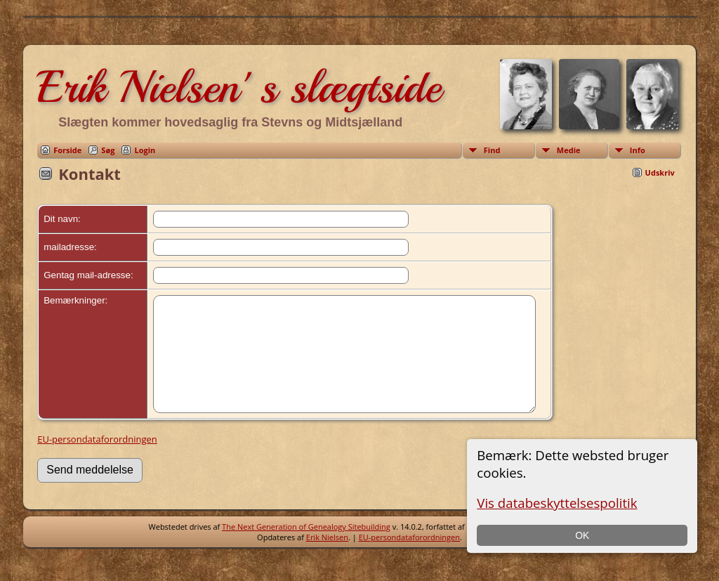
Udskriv (660, 172)
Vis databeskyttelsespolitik (557, 502)
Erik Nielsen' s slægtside (239, 87)
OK (582, 535)
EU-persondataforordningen (97, 460)
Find (492, 150)
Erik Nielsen (327, 558)
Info (637, 150)
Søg (107, 150)
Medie (569, 150)
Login (144, 150)
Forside (67, 150)
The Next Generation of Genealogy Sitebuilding (306, 547)
